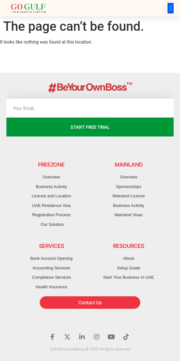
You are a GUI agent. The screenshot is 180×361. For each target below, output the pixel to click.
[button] (171, 8)
